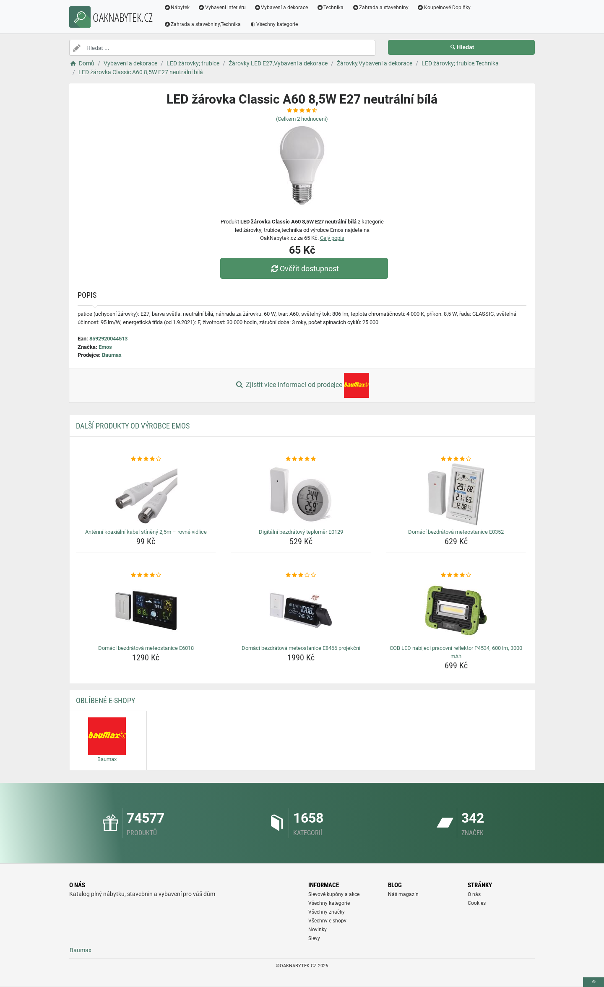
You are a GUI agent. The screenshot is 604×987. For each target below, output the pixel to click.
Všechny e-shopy (327, 921)
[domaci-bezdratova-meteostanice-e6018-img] (146, 610)
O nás (474, 894)
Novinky (317, 929)
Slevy (314, 938)
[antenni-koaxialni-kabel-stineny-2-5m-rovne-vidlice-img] (146, 494)
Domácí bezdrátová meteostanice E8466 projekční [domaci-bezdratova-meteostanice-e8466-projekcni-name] (301, 648)
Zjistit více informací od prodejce (302, 385)
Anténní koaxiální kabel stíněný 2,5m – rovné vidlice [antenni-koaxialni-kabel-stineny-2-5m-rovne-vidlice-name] (146, 532)
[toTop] (593, 982)
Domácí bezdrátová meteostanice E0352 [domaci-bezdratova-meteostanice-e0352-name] (456, 532)
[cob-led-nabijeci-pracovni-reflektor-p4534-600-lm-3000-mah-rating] (456, 575)
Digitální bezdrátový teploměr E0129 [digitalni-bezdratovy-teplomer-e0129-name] (301, 532)
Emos (105, 347)
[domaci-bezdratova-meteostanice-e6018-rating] (146, 575)
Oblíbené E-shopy (105, 700)
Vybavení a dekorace (282, 7)
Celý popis (332, 238)
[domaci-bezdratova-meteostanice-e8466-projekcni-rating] (301, 575)
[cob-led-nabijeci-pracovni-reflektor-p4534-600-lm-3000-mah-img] (456, 610)
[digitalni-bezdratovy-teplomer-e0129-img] (301, 494)
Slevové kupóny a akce (333, 894)
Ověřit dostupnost (304, 268)
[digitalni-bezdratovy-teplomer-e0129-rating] (301, 459)
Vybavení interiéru (222, 7)
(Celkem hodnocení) (302, 119)
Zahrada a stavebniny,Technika (202, 24)
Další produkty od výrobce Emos (133, 425)
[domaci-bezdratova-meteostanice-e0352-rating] (456, 459)
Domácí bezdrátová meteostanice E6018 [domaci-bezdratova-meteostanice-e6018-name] (146, 648)
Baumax (112, 355)
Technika (330, 7)
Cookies (477, 903)
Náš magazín (403, 894)
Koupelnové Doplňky (444, 7)
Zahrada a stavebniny (380, 7)
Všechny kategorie (274, 24)
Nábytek (177, 7)
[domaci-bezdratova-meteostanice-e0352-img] (456, 494)
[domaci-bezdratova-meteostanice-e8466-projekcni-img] (301, 610)
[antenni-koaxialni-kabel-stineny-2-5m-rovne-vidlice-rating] (146, 459)
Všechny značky (326, 912)
